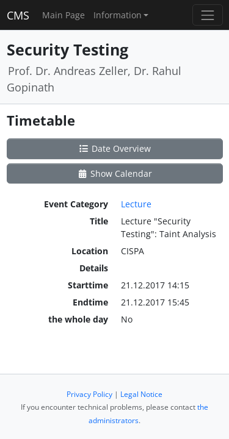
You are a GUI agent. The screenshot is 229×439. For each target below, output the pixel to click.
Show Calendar (114, 173)
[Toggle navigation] (207, 15)
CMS (18, 15)
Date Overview (114, 148)
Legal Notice (141, 394)
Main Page (63, 15)
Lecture (136, 204)
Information (117, 15)
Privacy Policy (89, 394)
